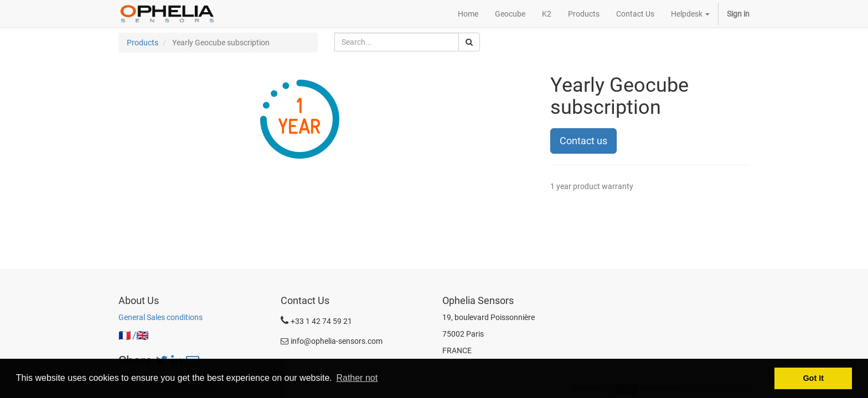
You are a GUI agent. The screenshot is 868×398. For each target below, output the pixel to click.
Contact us (583, 140)
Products (142, 42)
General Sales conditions (160, 317)
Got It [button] (813, 378)
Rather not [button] (357, 378)
